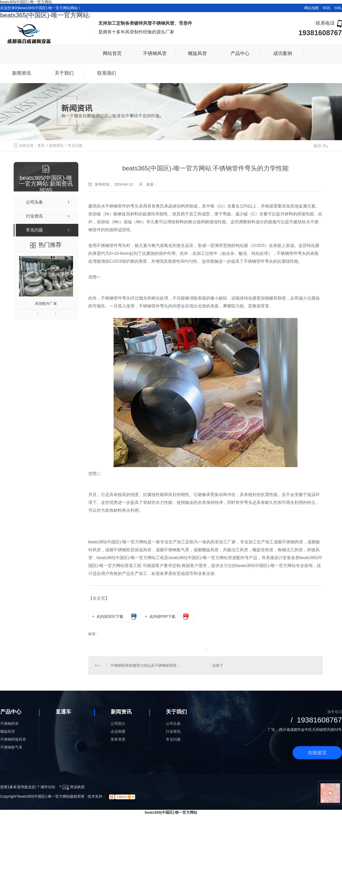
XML (338, 8)
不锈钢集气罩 (11, 747)
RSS (326, 8)
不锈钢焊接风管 (13, 739)
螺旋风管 (7, 731)
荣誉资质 (118, 739)
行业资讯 (173, 731)
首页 (41, 145)
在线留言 (317, 752)
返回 (320, 145)
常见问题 (75, 145)
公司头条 (173, 723)
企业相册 (118, 731)
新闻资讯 (56, 145)
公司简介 (118, 723)
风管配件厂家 (46, 303)
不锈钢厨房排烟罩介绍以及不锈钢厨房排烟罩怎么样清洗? (146, 665)
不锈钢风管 (9, 723)
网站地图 (311, 8)
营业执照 (73, 787)
